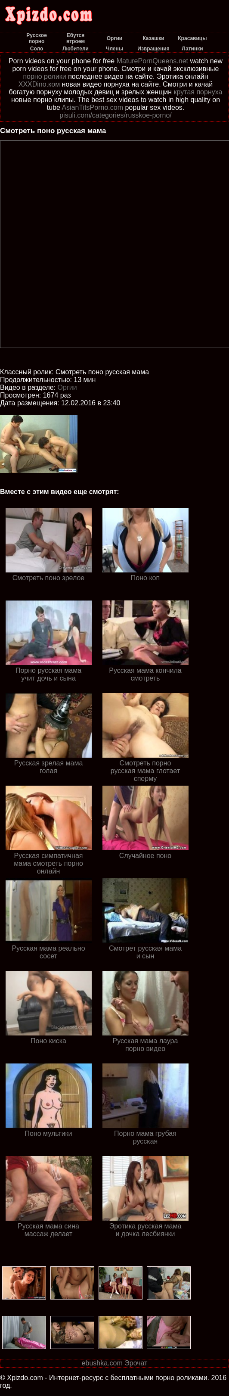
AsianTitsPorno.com (92, 107)
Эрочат (135, 1363)
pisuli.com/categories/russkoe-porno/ (115, 115)
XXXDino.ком (39, 84)
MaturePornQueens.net (152, 61)
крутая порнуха (198, 92)
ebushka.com (102, 1363)
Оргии (67, 387)
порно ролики (44, 76)
